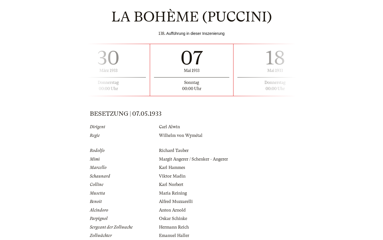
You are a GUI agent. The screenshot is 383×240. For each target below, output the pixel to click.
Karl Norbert (171, 184)
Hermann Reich (174, 227)
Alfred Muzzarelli (176, 201)
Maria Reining (173, 193)
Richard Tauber (174, 150)
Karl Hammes (172, 167)
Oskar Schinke (173, 218)
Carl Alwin (169, 126)
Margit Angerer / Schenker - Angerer (193, 159)
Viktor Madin (172, 176)
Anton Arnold (172, 210)
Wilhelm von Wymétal (181, 135)
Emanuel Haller (174, 235)
